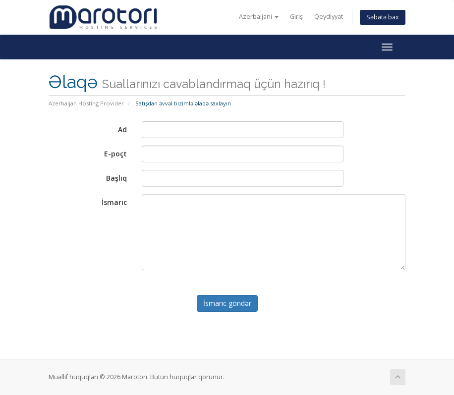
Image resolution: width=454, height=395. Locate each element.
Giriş (296, 16)
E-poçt (115, 153)
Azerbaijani (259, 16)
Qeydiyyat (328, 16)
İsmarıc (114, 202)
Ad (122, 129)
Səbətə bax (382, 17)
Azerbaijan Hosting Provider (86, 103)
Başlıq (116, 178)
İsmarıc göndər (227, 303)
